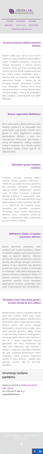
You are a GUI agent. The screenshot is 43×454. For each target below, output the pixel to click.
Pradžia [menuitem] (10, 21)
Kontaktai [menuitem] (9, 25)
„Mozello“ (17, 436)
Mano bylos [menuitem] (20, 25)
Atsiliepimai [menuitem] (33, 25)
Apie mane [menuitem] (32, 21)
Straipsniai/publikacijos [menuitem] (22, 29)
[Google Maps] (21, 412)
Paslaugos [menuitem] (21, 21)
